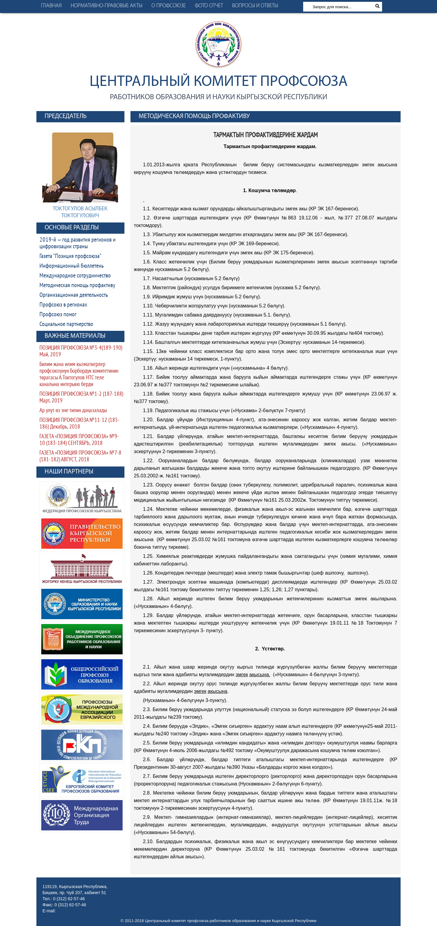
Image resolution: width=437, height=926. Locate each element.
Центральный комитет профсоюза (219, 82)
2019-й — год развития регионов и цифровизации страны (77, 243)
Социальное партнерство (66, 324)
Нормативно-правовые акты (106, 6)
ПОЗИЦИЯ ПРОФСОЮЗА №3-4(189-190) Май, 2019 (80, 352)
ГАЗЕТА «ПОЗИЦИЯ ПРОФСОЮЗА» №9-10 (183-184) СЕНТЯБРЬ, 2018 (79, 440)
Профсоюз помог (57, 314)
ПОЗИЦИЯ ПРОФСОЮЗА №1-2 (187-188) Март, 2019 (81, 398)
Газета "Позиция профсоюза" (70, 256)
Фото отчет (209, 6)
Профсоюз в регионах (63, 305)
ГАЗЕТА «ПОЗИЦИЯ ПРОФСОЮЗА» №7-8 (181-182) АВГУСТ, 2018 (80, 457)
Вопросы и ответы (255, 6)
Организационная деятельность (73, 295)
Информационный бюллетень (71, 266)
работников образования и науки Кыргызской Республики (218, 97)
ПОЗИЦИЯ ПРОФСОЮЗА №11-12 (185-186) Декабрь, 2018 (79, 424)
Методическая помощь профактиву (77, 285)
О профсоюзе (168, 6)
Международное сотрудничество (75, 276)
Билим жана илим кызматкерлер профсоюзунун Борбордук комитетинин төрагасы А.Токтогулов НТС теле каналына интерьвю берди (78, 374)
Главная (51, 6)
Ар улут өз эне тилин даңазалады (73, 410)
